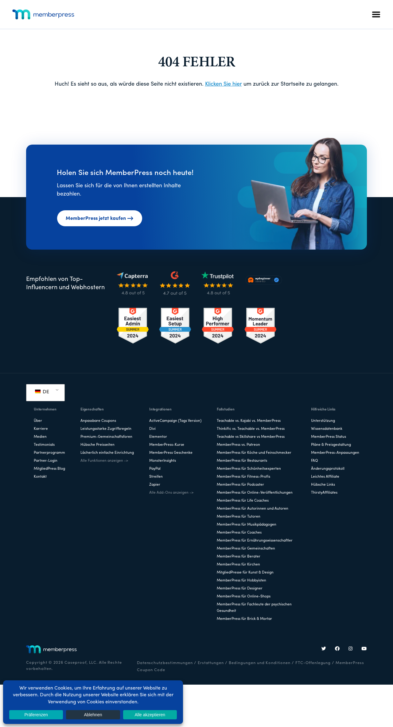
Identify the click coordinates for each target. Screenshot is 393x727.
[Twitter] (323, 649)
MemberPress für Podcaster (240, 485)
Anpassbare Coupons (98, 421)
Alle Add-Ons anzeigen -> (171, 493)
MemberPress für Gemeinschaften (246, 548)
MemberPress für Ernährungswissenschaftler (255, 540)
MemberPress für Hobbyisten (241, 580)
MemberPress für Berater (238, 556)
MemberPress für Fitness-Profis (243, 477)
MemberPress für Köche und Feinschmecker (254, 453)
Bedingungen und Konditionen (259, 663)
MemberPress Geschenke (171, 453)
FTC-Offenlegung (313, 663)
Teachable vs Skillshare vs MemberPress (251, 437)
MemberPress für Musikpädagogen (246, 525)
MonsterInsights (162, 461)
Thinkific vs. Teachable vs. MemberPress (251, 429)
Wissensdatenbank (326, 429)
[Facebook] (337, 649)
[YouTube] (364, 649)
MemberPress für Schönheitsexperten (249, 469)
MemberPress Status (328, 437)
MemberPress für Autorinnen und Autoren (252, 509)
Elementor (158, 437)
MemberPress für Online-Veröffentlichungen (255, 493)
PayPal (155, 469)
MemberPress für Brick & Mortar (244, 619)
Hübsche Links (323, 485)
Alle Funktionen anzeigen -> (104, 461)
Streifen (156, 477)
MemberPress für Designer (240, 588)
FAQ (314, 461)
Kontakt (40, 477)
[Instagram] (350, 649)
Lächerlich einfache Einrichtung (107, 453)
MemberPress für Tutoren (238, 517)
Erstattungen (211, 663)
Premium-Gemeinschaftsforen (106, 437)
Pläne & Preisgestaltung (331, 445)
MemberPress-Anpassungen (335, 453)
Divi (152, 429)
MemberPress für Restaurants (242, 461)
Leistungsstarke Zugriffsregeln (105, 429)
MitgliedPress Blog (49, 469)
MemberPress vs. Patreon (238, 445)
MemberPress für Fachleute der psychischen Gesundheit (254, 608)
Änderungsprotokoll (327, 469)
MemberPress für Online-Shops (243, 596)
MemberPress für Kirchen (238, 564)
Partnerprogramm (49, 453)
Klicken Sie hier (223, 84)
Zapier (154, 485)
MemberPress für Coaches (239, 533)
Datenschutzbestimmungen (165, 663)
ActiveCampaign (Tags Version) (175, 421)
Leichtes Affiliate (325, 477)
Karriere (41, 429)
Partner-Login (45, 461)
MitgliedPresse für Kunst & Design (245, 572)
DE (42, 392)
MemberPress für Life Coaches (243, 501)
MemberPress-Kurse (166, 445)
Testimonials (44, 445)
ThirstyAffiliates (324, 493)
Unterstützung (323, 421)
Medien (40, 437)
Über (38, 421)
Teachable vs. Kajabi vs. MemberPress (249, 421)
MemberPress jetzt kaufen (100, 218)
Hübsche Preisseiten (97, 445)
